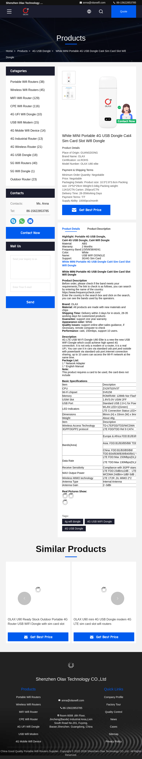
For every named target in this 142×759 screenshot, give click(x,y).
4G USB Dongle (41, 51)
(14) (27, 130)
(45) (27, 89)
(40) (23, 163)
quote (123, 11)
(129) (24, 98)
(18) (24, 155)
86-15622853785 (124, 2)
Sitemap (113, 734)
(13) (26, 138)
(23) (23, 179)
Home (9, 51)
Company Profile (113, 697)
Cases (113, 726)
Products (22, 51)
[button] (24, 598)
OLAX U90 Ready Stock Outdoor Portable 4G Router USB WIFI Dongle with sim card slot (38, 621)
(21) (26, 146)
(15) (24, 122)
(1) (22, 171)
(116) (25, 106)
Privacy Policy (114, 741)
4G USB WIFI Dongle (99, 521)
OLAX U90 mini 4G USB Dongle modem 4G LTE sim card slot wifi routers (102, 621)
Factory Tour (113, 704)
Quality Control (113, 711)
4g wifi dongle (73, 521)
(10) (26, 114)
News (113, 719)
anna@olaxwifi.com (92, 2)
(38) (27, 81)
